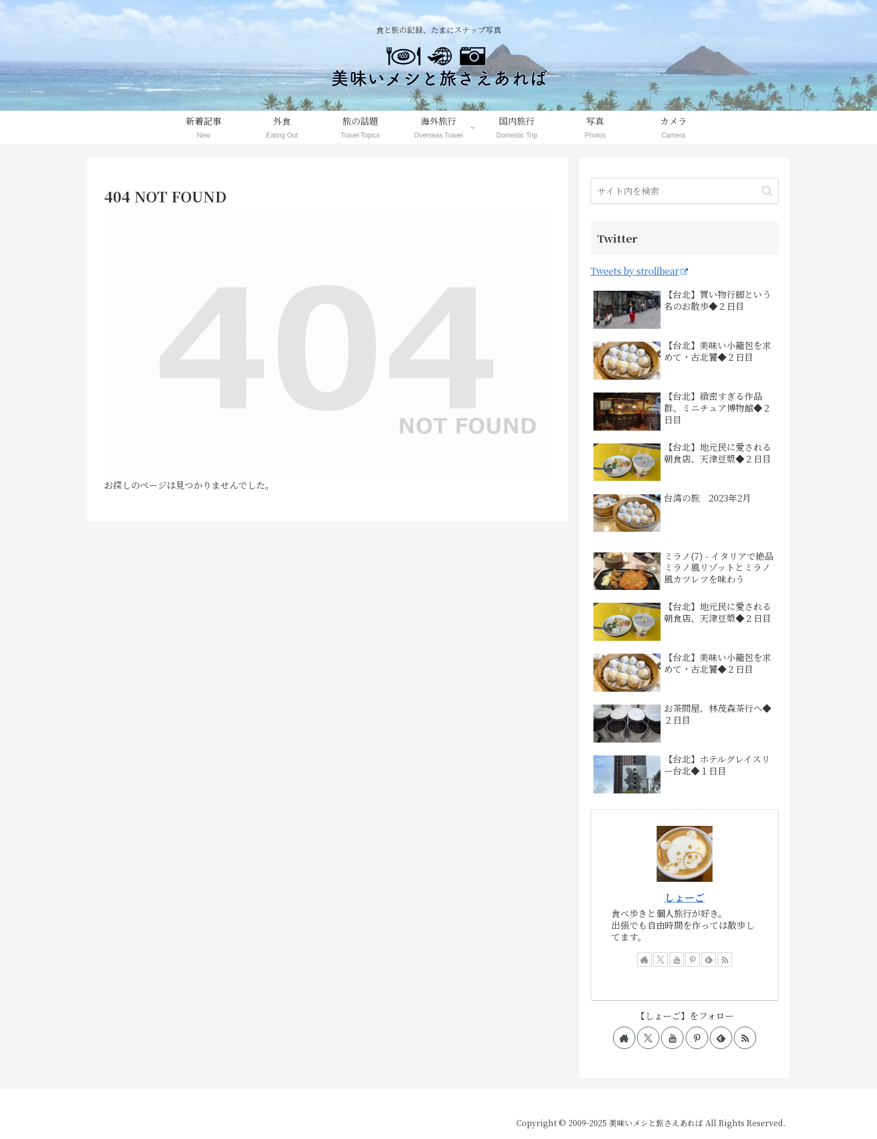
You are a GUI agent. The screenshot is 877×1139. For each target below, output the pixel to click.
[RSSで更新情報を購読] (725, 959)
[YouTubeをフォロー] (676, 959)
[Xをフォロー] (660, 959)
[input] (685, 191)
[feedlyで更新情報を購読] (708, 959)
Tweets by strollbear (639, 270)
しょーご (684, 897)
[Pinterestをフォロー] (692, 959)
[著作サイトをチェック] (644, 959)
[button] (767, 191)
